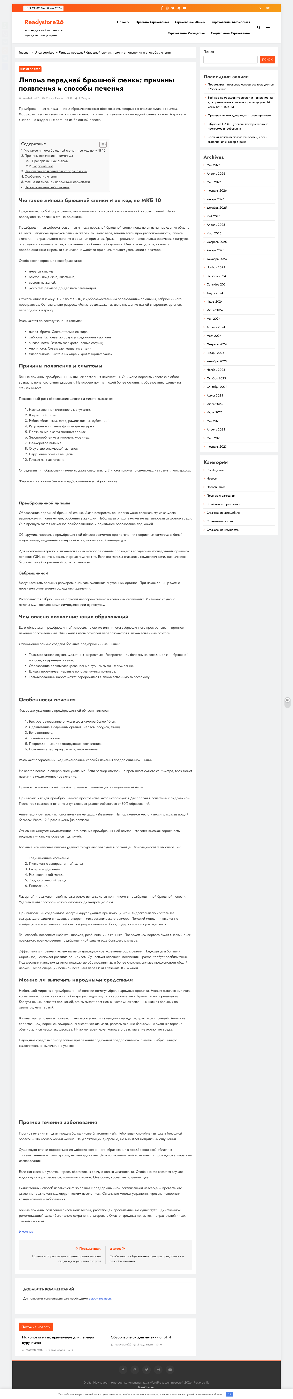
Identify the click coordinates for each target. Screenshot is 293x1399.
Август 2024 (215, 293)
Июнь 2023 (215, 412)
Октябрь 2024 (216, 276)
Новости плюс (216, 487)
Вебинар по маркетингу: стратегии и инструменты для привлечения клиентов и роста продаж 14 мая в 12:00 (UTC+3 (240, 102)
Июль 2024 (215, 301)
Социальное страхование (230, 33)
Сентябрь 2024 (217, 284)
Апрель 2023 (216, 429)
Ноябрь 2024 (216, 267)
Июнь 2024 (215, 310)
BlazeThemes (146, 1387)
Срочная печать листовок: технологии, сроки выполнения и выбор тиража (237, 139)
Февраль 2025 (217, 242)
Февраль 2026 (217, 190)
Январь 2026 (215, 199)
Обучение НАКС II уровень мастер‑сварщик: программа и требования (238, 126)
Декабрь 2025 (217, 207)
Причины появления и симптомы (49, 155)
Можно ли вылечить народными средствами (57, 181)
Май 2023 (213, 421)
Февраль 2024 (217, 344)
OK (229, 1394)
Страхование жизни (190, 22)
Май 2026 (213, 165)
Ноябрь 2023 (216, 369)
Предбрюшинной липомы (50, 161)
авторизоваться (100, 1298)
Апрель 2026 (216, 173)
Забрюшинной (42, 166)
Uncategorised (30, 69)
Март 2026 (214, 182)
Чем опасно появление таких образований (56, 171)
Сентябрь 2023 (217, 387)
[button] (101, 144)
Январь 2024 (215, 353)
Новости (123, 22)
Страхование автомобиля (231, 22)
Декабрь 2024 (217, 259)
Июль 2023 (215, 404)
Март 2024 (214, 335)
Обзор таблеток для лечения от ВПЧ (141, 1337)
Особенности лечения (41, 176)
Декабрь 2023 (217, 361)
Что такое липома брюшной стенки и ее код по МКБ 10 (65, 150)
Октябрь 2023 (216, 378)
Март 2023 (214, 438)
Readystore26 (44, 22)
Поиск (208, 51)
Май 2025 (213, 216)
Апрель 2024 (216, 327)
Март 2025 (214, 233)
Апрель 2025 (216, 224)
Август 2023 (215, 395)
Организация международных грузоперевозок (239, 115)
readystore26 (31, 98)
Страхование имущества (186, 33)
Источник (26, 1231)
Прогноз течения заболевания (47, 187)
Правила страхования (152, 22)
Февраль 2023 (217, 446)
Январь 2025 (215, 250)
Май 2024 (213, 318)
